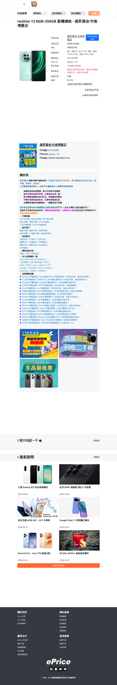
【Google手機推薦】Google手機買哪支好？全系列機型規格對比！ (49, 282)
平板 (27, 253)
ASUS (22, 265)
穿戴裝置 (35, 253)
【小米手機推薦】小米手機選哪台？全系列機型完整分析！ (46, 299)
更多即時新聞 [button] (58, 565)
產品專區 (63, 627)
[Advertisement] (58, 120)
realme (42, 265)
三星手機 (23, 262)
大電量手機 (34, 233)
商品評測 (63, 620)
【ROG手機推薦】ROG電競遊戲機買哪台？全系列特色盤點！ (47, 294)
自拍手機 (23, 233)
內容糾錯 (63, 647)
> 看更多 (96, 441)
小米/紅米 (32, 268)
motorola (24, 271)
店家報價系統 (22, 654)
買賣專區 (63, 631)
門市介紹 (41, 239)
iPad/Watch (40, 259)
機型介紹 (23, 245)
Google (23, 268)
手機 (22, 253)
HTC (49, 265)
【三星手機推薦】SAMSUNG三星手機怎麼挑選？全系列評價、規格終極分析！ (54, 279)
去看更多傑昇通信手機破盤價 (79, 84)
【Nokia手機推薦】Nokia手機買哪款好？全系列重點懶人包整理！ (49, 314)
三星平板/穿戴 (35, 262)
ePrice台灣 (21, 616)
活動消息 (23, 239)
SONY (28, 265)
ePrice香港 (21, 620)
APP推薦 (23, 247)
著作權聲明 (21, 623)
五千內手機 (24, 219)
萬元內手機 (36, 219)
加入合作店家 (22, 640)
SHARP (33, 271)
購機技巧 (23, 242)
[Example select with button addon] (40, 13)
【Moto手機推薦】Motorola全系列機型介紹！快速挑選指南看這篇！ (50, 317)
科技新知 (43, 245)
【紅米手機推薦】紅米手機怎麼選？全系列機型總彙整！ (45, 302)
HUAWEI (41, 271)
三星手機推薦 (25, 224)
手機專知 (43, 242)
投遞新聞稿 (21, 647)
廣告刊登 (20, 644)
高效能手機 (45, 233)
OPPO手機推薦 (39, 224)
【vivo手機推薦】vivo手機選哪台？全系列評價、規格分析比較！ (48, 288)
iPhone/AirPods (27, 259)
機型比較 (33, 245)
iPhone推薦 (44, 222)
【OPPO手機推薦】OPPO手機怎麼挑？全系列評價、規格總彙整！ (49, 285)
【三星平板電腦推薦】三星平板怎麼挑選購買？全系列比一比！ (48, 322)
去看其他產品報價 (92, 37)
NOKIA (48, 268)
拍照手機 (43, 230)
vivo (35, 265)
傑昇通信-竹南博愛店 (76, 37)
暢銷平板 (33, 230)
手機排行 (33, 242)
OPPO (46, 262)
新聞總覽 (63, 616)
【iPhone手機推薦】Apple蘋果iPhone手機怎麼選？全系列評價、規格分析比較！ (56, 276)
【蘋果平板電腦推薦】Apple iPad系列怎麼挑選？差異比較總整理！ (50, 320)
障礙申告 (63, 644)
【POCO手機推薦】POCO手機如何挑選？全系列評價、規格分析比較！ (51, 305)
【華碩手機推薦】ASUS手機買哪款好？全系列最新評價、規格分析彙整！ (52, 291)
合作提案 (20, 651)
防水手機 (23, 222)
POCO (41, 268)
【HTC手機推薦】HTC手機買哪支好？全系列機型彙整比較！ (47, 311)
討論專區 (63, 623)
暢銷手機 (23, 230)
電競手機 (33, 222)
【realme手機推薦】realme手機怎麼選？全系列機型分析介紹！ (48, 308)
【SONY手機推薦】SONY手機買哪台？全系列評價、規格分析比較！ (50, 296)
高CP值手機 (48, 219)
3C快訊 (32, 239)
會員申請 (63, 640)
